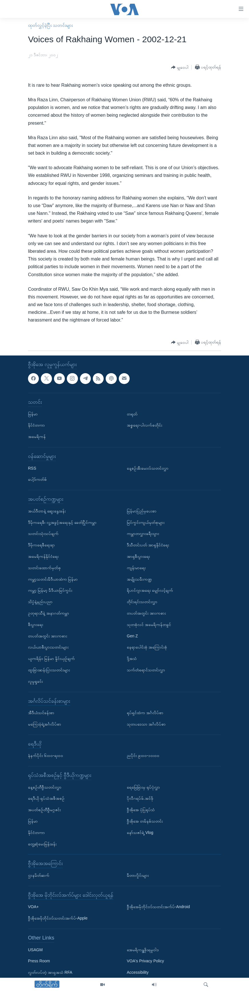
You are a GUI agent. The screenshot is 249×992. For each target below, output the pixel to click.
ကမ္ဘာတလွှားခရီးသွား (143, 533)
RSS (32, 468)
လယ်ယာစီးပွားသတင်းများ (48, 647)
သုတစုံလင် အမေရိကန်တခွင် (149, 624)
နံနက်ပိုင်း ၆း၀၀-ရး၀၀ (45, 755)
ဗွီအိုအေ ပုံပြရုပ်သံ (141, 809)
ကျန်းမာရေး (136, 567)
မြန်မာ (33, 413)
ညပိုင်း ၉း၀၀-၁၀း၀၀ (143, 755)
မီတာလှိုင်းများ (138, 875)
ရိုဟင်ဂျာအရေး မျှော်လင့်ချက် (150, 590)
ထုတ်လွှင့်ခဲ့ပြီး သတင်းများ (50, 25)
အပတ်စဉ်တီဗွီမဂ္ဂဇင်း (44, 809)
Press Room (39, 961)
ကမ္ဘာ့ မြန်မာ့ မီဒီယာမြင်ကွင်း (50, 590)
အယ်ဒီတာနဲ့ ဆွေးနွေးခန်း (47, 511)
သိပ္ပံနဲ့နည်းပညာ (40, 601)
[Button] (179, 67)
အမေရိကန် (37, 436)
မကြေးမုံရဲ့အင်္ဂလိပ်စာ (44, 724)
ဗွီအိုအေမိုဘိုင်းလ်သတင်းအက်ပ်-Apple (57, 918)
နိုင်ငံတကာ (36, 425)
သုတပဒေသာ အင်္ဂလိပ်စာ (146, 724)
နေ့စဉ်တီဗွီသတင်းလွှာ (44, 787)
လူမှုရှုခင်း (35, 681)
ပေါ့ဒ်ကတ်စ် (37, 479)
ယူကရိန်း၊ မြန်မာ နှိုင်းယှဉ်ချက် (51, 658)
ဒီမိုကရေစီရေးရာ (41, 545)
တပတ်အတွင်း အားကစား (47, 635)
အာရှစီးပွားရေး (138, 556)
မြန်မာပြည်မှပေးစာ (141, 511)
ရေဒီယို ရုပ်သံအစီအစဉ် (46, 798)
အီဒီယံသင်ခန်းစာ (41, 712)
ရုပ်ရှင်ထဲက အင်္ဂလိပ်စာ (145, 712)
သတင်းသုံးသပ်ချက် (43, 533)
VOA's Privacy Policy (145, 961)
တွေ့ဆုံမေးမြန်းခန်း (42, 843)
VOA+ (33, 906)
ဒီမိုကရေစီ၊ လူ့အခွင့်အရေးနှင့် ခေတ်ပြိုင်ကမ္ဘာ (62, 522)
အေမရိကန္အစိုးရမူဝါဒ (143, 949)
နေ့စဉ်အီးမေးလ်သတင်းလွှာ (147, 468)
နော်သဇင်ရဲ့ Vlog (140, 832)
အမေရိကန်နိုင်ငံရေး (43, 556)
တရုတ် (132, 413)
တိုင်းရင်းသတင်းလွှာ (142, 601)
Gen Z (132, 635)
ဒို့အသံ (132, 658)
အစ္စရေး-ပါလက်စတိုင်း (144, 425)
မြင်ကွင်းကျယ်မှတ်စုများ (145, 522)
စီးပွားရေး (35, 624)
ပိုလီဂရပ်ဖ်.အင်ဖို (140, 798)
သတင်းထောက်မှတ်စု (44, 567)
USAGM (35, 949)
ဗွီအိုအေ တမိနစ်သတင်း (145, 821)
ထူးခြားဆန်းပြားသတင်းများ (49, 670)
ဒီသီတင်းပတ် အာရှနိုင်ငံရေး (148, 545)
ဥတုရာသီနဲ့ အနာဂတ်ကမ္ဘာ (48, 613)
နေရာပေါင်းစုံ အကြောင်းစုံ (147, 647)
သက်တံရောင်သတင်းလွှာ (146, 670)
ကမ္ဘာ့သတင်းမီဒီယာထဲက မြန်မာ (53, 579)
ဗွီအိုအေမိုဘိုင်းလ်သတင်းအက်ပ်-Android (158, 906)
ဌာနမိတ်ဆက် (38, 875)
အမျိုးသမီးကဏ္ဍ (139, 579)
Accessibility (137, 972)
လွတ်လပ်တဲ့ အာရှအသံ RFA (50, 972)
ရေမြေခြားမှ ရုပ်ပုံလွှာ (143, 787)
